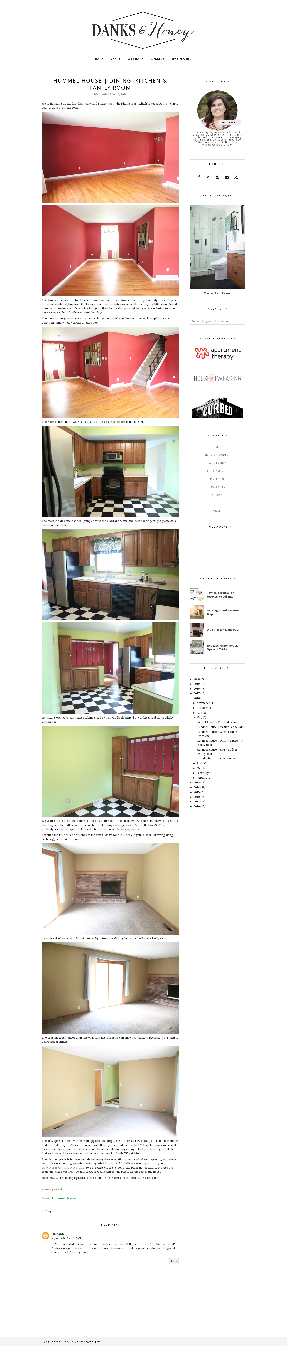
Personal (217, 495)
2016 (197, 698)
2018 (197, 688)
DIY (218, 446)
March (201, 768)
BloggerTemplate (91, 1341)
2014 (197, 787)
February (203, 773)
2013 (197, 792)
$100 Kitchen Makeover (222, 630)
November (203, 703)
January (202, 777)
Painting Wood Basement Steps (224, 612)
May (199, 717)
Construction (217, 462)
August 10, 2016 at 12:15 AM (66, 1238)
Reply (174, 1261)
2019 (197, 684)
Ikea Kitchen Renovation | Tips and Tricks (224, 647)
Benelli (217, 503)
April (200, 763)
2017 (197, 693)
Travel (217, 511)
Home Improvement (217, 454)
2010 (197, 806)
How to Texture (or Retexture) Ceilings (220, 594)
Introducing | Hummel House (216, 758)
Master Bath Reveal (217, 293)
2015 (197, 782)
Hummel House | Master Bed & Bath (220, 727)
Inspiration (217, 478)
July (199, 712)
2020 (197, 679)
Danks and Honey (60, 1341)
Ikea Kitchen (217, 487)
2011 (197, 801)
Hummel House (64, 1198)
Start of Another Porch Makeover (218, 722)
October (202, 707)
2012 (197, 797)
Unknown (57, 1234)
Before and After (218, 471)
